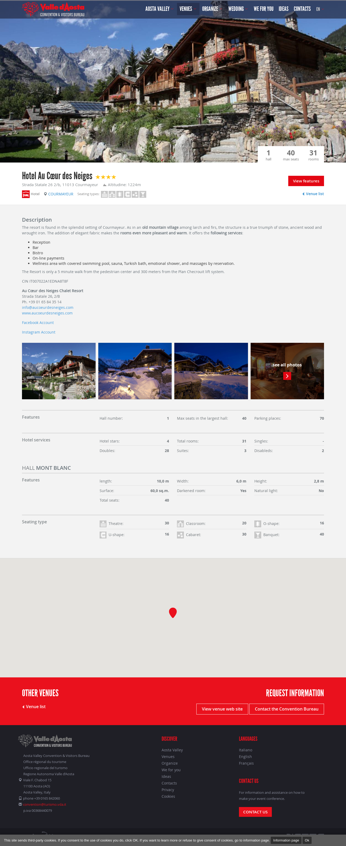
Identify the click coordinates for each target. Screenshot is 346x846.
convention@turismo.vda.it (44, 804)
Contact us (255, 812)
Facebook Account (38, 322)
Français (246, 763)
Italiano (245, 749)
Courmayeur (58, 193)
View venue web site (222, 709)
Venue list (313, 193)
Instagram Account (38, 332)
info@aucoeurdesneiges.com (47, 307)
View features (306, 181)
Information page (286, 840)
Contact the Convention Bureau (286, 709)
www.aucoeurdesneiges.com (47, 312)
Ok (307, 840)
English (245, 756)
